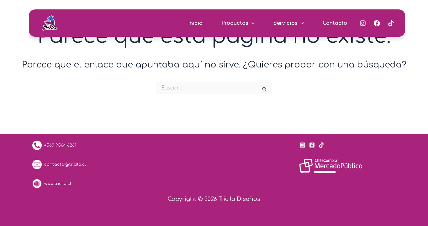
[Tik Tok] (321, 145)
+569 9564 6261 (59, 145)
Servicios (288, 23)
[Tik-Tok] (391, 23)
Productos (238, 23)
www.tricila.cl (51, 183)
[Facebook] (377, 23)
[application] (251, 23)
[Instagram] (363, 23)
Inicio (195, 23)
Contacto (335, 23)
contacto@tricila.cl (59, 164)
